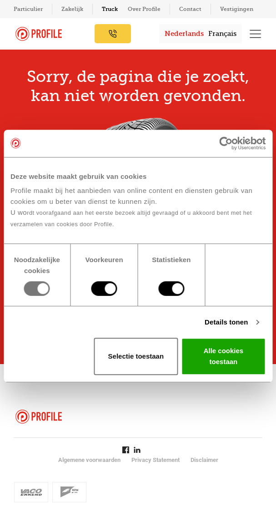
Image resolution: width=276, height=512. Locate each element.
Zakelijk (72, 9)
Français (222, 34)
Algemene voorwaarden (89, 459)
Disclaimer (204, 459)
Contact (190, 9)
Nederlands (184, 34)
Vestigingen (236, 9)
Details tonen (226, 322)
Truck (110, 9)
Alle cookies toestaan (224, 356)
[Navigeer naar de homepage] (39, 34)
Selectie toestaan (136, 356)
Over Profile (144, 9)
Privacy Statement (155, 459)
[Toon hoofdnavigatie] (255, 34)
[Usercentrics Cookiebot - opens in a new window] (226, 143)
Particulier (28, 9)
